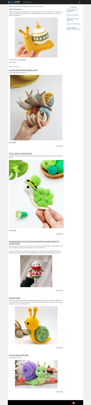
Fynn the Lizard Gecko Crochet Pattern (72, 10)
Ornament (14, 62)
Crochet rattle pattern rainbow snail (23, 70)
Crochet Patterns (27, 2)
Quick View (59, 146)
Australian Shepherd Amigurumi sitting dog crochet (74, 28)
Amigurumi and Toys (28, 6)
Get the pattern (12, 142)
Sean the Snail (14, 297)
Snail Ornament (22, 59)
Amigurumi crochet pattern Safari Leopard (73, 19)
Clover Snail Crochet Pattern (20, 153)
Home (10, 6)
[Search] (79, 2)
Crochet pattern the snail (18, 354)
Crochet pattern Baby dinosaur (73, 23)
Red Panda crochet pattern (72, 15)
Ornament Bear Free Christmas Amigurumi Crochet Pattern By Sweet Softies (34, 242)
